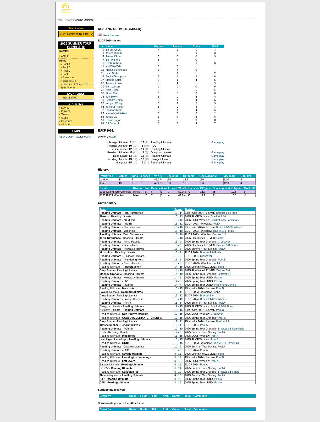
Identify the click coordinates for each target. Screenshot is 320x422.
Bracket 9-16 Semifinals (225, 220)
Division (190, 209)
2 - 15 (177, 382)
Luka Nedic (112, 73)
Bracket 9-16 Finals (222, 306)
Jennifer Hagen (115, 106)
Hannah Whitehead (117, 113)
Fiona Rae (112, 93)
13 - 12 (178, 295)
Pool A (216, 223)
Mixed (62, 60)
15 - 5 (177, 259)
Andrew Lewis (114, 83)
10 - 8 (177, 350)
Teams (63, 55)
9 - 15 (177, 353)
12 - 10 (178, 328)
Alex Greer (112, 89)
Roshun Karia (114, 63)
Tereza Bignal (114, 53)
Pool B (220, 238)
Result (178, 209)
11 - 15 (178, 335)
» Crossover (68, 77)
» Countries (65, 121)
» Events (64, 107)
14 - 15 (178, 266)
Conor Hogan (113, 120)
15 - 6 (177, 255)
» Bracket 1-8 (68, 80)
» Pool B (66, 67)
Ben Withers (113, 59)
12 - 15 (178, 306)
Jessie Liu (111, 116)
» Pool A (65, 64)
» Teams (64, 114)
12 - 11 (178, 321)
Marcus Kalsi (113, 79)
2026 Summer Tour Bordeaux (76, 45)
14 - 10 (178, 270)
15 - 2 (177, 263)
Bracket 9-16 (218, 216)
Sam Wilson (113, 86)
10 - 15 (178, 339)
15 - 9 (177, 241)
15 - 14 (178, 212)
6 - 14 (177, 368)
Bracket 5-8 (223, 270)
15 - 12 (178, 220)
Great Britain (111, 35)
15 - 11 (178, 223)
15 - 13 (178, 216)
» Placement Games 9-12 (75, 84)
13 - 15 (178, 288)
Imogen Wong (114, 103)
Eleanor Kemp (114, 110)
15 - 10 (178, 227)
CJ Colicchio (113, 123)
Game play (217, 142)
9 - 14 (177, 357)
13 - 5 (177, 302)
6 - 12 (177, 371)
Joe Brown (112, 96)
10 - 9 (177, 346)
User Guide (66, 136)
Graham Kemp (114, 99)
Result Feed (70, 97)
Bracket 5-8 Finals (227, 245)
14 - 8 (177, 281)
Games (64, 51)
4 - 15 (177, 375)
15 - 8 (177, 248)
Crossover (224, 241)
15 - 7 (177, 252)
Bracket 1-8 (219, 234)
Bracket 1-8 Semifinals (229, 227)
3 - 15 (177, 378)
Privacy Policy (83, 136)
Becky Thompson (116, 76)
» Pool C (66, 70)
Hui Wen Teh (113, 66)
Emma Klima (113, 56)
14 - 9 (177, 277)
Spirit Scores (68, 87)
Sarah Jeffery (113, 49)
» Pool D (66, 74)
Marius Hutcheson (116, 69)
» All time (64, 124)
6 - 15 (177, 364)
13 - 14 (178, 291)
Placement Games (225, 284)
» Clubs (63, 117)
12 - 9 (177, 332)
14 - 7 (177, 284)
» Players (64, 111)
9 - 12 (177, 360)
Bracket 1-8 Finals (226, 212)
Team (103, 209)
